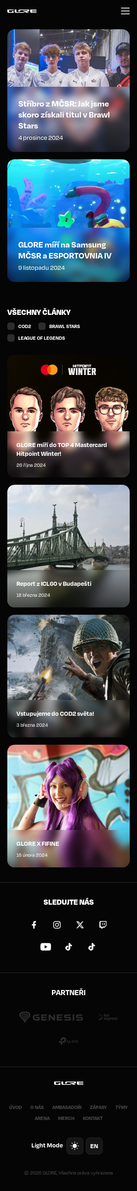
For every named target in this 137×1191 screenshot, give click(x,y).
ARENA (42, 1118)
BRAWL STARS (64, 326)
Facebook (33, 924)
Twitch (103, 924)
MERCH (66, 1118)
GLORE (22, 11)
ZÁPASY (98, 1107)
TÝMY (121, 1107)
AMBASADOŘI (66, 1107)
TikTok (68, 946)
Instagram (57, 924)
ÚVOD (15, 1107)
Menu (125, 11)
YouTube (45, 946)
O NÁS (37, 1107)
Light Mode (47, 1145)
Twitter (80, 924)
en (94, 1146)
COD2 (24, 326)
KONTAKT (93, 1118)
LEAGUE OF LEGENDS (41, 338)
